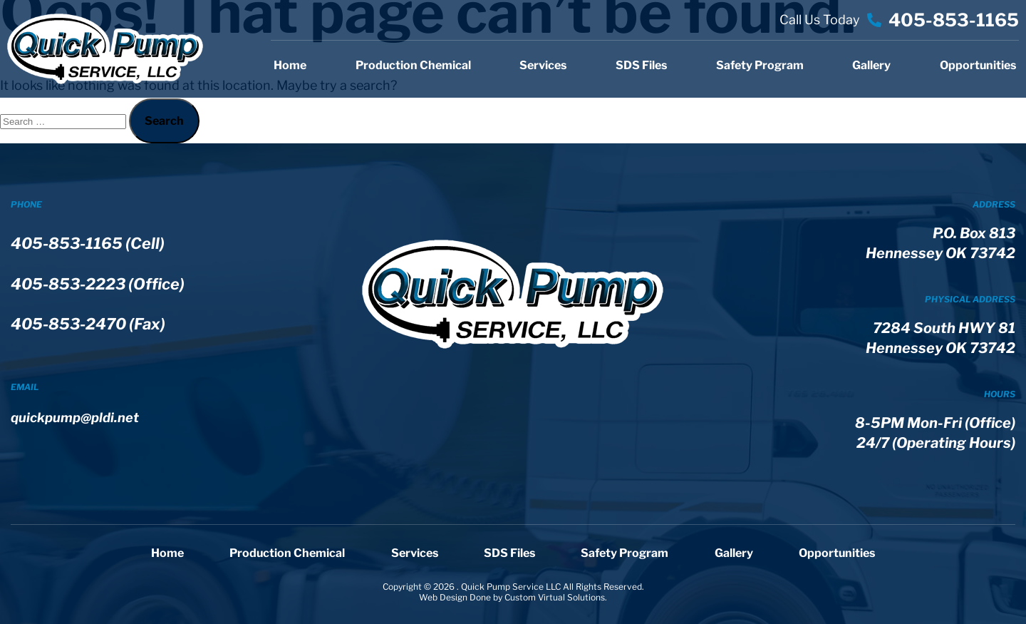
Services (542, 65)
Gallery (871, 65)
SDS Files (641, 65)
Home (290, 65)
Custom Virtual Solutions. (555, 597)
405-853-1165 (953, 20)
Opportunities (978, 65)
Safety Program (760, 65)
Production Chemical (413, 65)
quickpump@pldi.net (80, 437)
